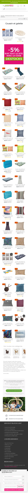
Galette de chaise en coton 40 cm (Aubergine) (20, 309)
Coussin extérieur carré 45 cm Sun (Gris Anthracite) (20, 139)
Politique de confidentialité (11, 435)
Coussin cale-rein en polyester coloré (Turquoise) (7, 201)
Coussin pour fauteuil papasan (20, 38)
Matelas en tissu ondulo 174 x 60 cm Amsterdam (7, 93)
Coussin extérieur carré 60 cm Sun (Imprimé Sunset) (7, 339)
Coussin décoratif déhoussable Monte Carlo (20, 231)
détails (4, 473)
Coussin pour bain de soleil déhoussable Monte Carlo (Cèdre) (20, 77)
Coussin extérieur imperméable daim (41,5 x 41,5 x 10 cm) (20, 108)
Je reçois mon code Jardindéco (14, 390)
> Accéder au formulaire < (10, 466)
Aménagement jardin (10, 15)
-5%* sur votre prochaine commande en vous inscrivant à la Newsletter (14, 381)
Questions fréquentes (10, 429)
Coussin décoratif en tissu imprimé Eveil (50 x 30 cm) (7, 324)
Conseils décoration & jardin (11, 455)
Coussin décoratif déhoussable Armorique (20, 216)
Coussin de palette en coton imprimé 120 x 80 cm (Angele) (8, 77)
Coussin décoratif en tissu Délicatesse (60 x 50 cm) (20, 278)
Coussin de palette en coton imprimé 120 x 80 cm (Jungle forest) (20, 170)
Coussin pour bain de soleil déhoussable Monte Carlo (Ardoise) (8, 231)
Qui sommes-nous (9, 443)
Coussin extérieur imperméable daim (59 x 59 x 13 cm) (7, 154)
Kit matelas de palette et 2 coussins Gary (8, 308)
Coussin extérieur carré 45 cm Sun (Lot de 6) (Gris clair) (7, 38)
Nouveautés (7, 449)
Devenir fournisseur (9, 456)
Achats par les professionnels (11, 432)
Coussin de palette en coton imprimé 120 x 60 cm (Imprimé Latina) (20, 262)
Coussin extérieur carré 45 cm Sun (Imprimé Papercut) (7, 216)
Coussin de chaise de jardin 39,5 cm (7, 123)
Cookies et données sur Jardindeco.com (9, 471)
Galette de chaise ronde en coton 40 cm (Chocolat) (8, 293)
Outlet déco (7, 448)
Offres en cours (8, 444)
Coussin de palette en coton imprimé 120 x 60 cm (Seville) (20, 93)
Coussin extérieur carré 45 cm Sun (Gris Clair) (20, 123)
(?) (12, 476)
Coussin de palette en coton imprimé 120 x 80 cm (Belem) (8, 185)
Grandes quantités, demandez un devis (14, 434)
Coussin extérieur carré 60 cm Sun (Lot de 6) (7, 262)
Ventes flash (7, 446)
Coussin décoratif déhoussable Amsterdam (20, 201)
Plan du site (7, 458)
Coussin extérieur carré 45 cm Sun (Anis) (20, 154)
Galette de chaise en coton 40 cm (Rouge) (8, 108)
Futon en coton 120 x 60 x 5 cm (7, 277)
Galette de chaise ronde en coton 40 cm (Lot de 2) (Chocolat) (20, 324)
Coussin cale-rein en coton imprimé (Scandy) (20, 339)
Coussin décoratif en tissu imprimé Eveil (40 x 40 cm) (7, 247)
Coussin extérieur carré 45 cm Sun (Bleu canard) (20, 293)
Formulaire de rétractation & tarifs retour (14, 430)
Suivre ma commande (10, 427)
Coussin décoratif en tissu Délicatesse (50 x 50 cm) (20, 247)
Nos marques (8, 451)
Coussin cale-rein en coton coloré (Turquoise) (7, 170)
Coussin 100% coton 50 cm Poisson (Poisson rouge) (7, 139)
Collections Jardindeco (10, 453)
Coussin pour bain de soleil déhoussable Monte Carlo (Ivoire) (20, 185)
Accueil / (3, 15)
